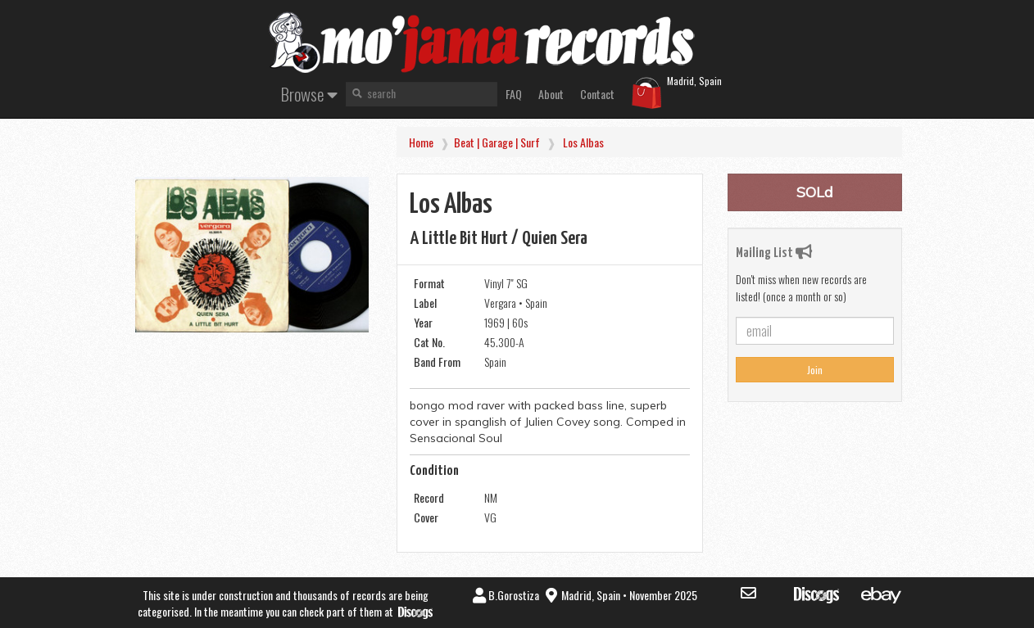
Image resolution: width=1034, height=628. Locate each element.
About (551, 93)
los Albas (583, 142)
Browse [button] (309, 93)
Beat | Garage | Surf (497, 142)
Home (421, 142)
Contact (597, 93)
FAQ (514, 93)
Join (815, 370)
